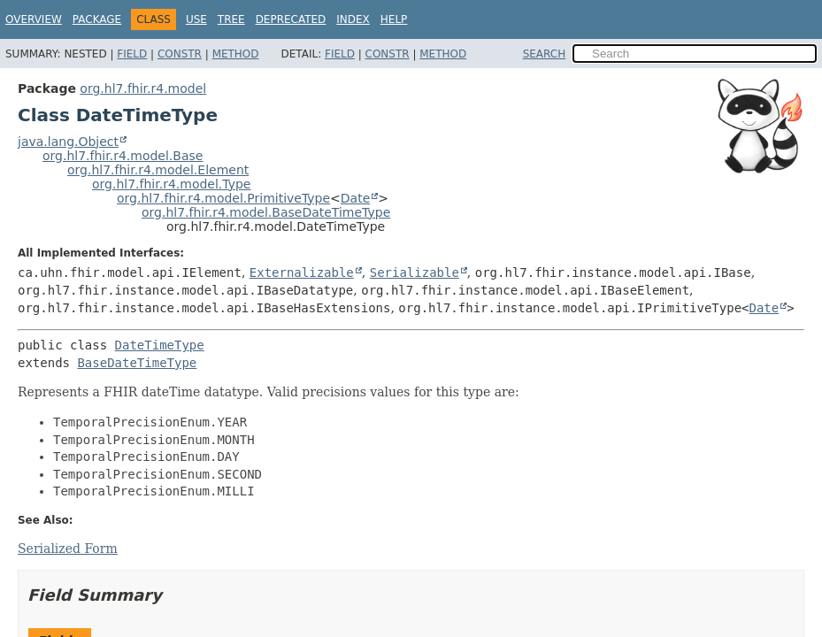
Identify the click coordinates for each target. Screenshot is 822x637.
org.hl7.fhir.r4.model (143, 88)
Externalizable (302, 272)
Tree (231, 19)
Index (353, 19)
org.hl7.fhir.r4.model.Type (171, 184)
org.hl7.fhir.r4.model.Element (158, 170)
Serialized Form (68, 548)
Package (97, 19)
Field (132, 54)
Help (394, 19)
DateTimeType (159, 345)
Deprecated (291, 19)
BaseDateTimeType (136, 363)
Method (235, 54)
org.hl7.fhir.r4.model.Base (122, 156)
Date (355, 198)
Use (196, 19)
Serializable (414, 272)
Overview (33, 19)
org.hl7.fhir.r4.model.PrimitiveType (223, 198)
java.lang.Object (68, 141)
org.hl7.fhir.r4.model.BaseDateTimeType (266, 212)
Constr (179, 54)
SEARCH (544, 54)
